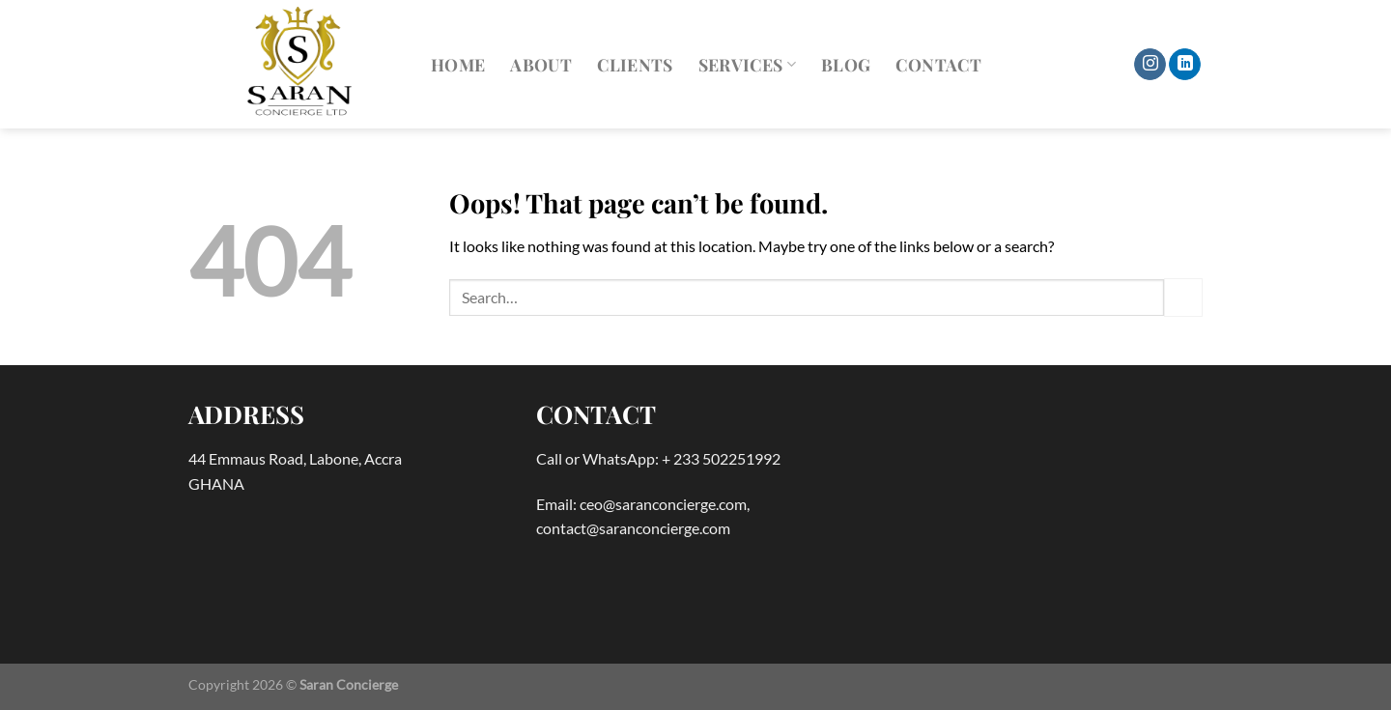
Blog (845, 64)
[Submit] (1183, 297)
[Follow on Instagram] (1150, 64)
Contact (937, 64)
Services (747, 64)
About (541, 64)
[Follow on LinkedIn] (1185, 64)
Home (458, 64)
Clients (634, 64)
